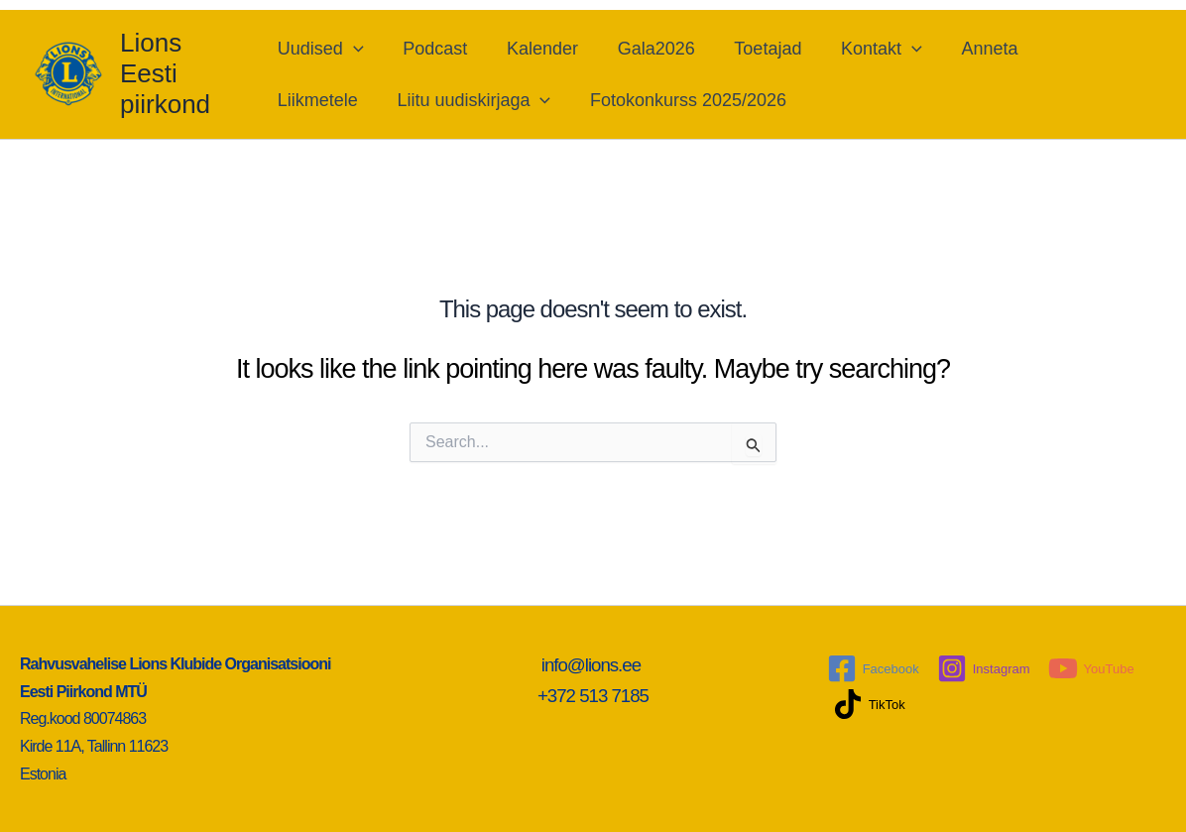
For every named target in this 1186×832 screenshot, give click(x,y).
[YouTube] (1091, 668)
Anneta (970, 49)
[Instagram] (983, 668)
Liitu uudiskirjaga (473, 100)
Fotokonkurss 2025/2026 (683, 100)
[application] (356, 48)
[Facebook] (873, 668)
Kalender (537, 49)
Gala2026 (647, 49)
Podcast (434, 49)
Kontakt (866, 48)
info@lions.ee (593, 664)
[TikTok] (869, 704)
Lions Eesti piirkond (165, 73)
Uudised (324, 48)
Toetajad (756, 49)
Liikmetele (321, 100)
